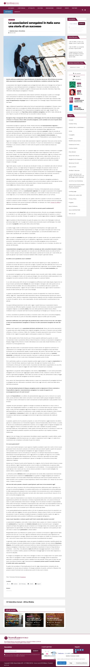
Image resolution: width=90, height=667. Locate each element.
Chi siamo (11, 8)
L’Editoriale (21, 8)
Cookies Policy (73, 123)
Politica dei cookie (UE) (75, 195)
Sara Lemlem (72, 166)
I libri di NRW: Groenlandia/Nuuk (79, 108)
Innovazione (50, 8)
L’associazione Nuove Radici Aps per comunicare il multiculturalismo (77, 186)
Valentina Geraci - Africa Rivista (17, 31)
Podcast (59, 8)
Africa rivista (11, 19)
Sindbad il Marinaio (74, 170)
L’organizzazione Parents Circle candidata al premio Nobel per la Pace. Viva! (76, 53)
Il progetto (72, 135)
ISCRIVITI (81, 23)
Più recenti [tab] (77, 73)
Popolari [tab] (77, 76)
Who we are (72, 213)
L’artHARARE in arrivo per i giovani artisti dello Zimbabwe (14, 620)
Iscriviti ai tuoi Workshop (76, 181)
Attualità (31, 8)
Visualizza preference (81, 663)
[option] (47, 653)
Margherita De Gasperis (75, 159)
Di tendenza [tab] (77, 79)
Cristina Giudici (73, 148)
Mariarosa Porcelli (74, 163)
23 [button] (55, 658)
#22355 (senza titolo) (75, 140)
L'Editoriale (77, 98)
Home (70, 131)
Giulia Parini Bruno (74, 155)
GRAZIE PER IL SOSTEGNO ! (76, 127)
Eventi (67, 8)
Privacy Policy (72, 199)
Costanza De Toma (74, 144)
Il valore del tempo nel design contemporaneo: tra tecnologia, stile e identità (76, 176)
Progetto (71, 202)
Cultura (40, 8)
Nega (71, 663)
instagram (23, 577)
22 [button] (54, 658)
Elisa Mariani (72, 152)
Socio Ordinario (73, 206)
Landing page (72, 191)
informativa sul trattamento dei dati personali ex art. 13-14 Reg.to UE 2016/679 (76, 30)
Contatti (17, 11)
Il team (71, 138)
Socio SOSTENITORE (74, 210)
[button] (82, 10)
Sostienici (8, 11)
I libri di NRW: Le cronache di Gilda (80, 95)
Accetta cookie (62, 663)
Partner (74, 8)
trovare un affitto (55, 202)
